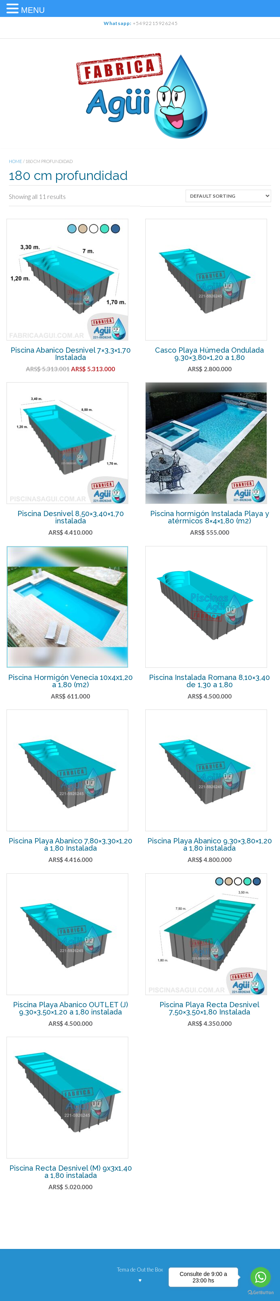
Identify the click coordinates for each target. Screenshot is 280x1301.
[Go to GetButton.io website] (261, 1292)
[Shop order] (228, 196)
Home (15, 161)
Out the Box (150, 1269)
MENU (33, 10)
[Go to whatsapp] (261, 1277)
